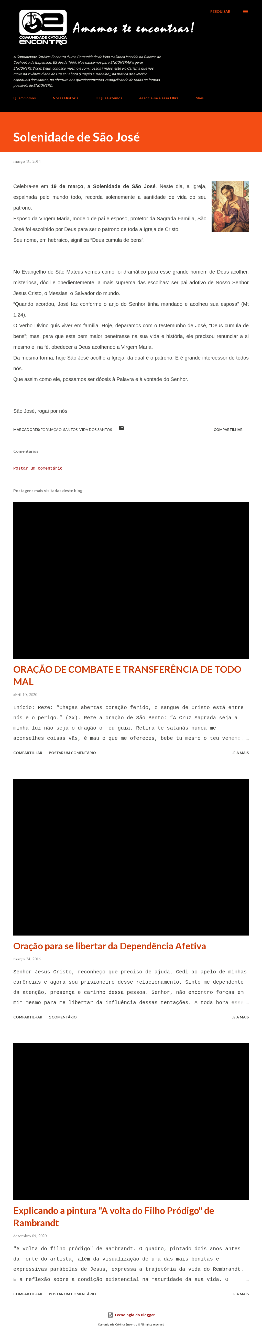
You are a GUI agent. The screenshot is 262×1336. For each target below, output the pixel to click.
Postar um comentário (37, 468)
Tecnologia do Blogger (131, 1314)
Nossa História (66, 98)
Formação (51, 429)
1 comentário (63, 1017)
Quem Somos (24, 98)
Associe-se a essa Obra (159, 98)
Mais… (200, 98)
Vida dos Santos (95, 429)
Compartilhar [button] (228, 429)
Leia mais (240, 753)
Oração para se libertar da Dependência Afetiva (109, 945)
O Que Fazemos (108, 98)
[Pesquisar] (220, 11)
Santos (70, 429)
